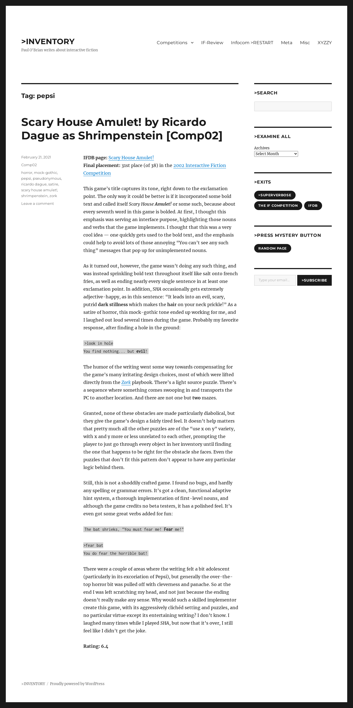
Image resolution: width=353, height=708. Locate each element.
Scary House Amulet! (131, 157)
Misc (305, 42)
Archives (262, 148)
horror (26, 172)
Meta (286, 42)
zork (53, 195)
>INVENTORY (48, 41)
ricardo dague (34, 184)
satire (53, 184)
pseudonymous (47, 178)
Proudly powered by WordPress (77, 684)
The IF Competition (278, 205)
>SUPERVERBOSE (274, 195)
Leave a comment (37, 203)
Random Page (272, 248)
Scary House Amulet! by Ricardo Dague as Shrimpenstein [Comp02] (122, 128)
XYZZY (325, 42)
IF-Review (212, 42)
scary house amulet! (39, 190)
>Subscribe (314, 280)
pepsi (26, 178)
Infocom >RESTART (252, 42)
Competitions (172, 42)
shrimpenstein (34, 195)
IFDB (312, 205)
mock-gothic (45, 172)
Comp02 (29, 165)
